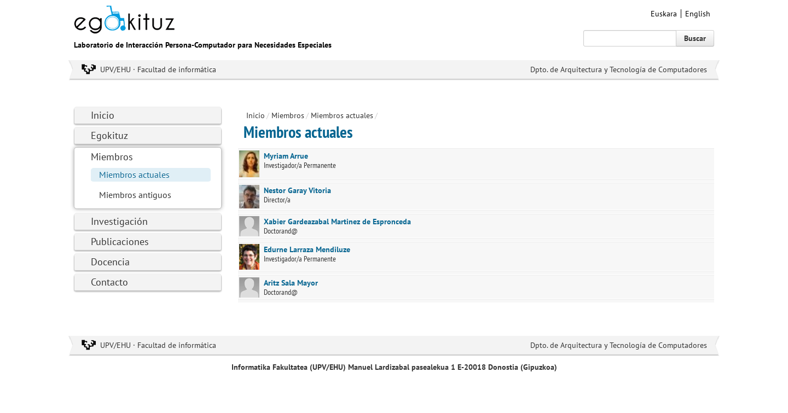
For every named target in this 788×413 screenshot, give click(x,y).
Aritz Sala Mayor (291, 283)
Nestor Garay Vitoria (297, 190)
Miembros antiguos (135, 194)
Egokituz (109, 135)
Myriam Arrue (286, 156)
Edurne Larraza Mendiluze (307, 249)
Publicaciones (120, 241)
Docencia (110, 261)
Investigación (119, 221)
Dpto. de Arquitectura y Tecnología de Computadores (618, 69)
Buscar (695, 38)
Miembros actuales (134, 174)
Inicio (102, 115)
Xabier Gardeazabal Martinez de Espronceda (337, 221)
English (697, 13)
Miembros (112, 156)
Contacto (109, 282)
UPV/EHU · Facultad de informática (158, 69)
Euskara (664, 13)
